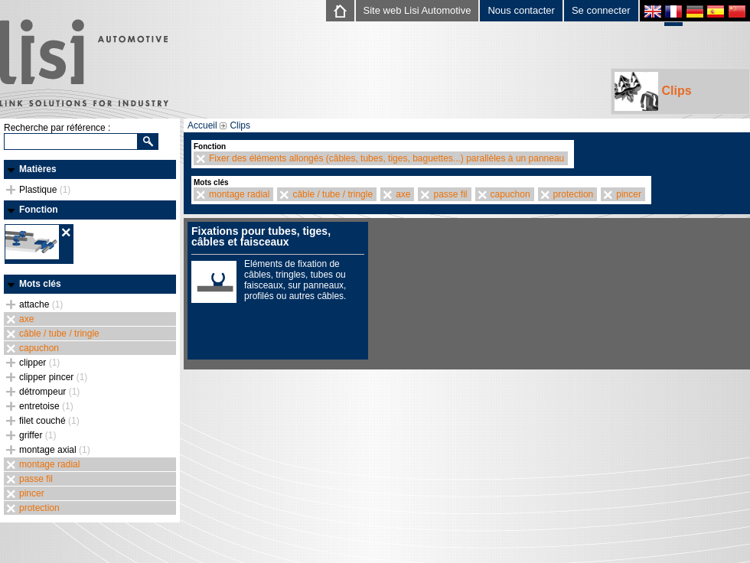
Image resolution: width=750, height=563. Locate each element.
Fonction (38, 209)
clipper (39, 362)
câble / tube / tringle (59, 333)
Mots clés (40, 283)
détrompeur (49, 391)
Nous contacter (521, 10)
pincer (31, 493)
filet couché (49, 420)
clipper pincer (53, 377)
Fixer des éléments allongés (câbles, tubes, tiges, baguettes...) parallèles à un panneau (386, 158)
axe (26, 319)
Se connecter (601, 10)
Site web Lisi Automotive (417, 10)
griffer (37, 435)
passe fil (36, 479)
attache (41, 304)
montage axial (54, 449)
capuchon (39, 348)
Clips (653, 91)
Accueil (202, 125)
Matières (38, 169)
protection (39, 508)
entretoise (46, 406)
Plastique (44, 189)
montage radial (49, 464)
